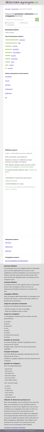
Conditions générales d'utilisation (15, 427)
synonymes (18, 14)
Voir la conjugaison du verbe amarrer (16, 261)
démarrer (8, 242)
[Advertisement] (22, 124)
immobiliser (16, 52)
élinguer (7, 85)
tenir (12, 62)
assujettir (16, 49)
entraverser (9, 89)
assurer (13, 55)
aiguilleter (8, 76)
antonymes (28, 14)
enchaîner (14, 59)
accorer (10, 68)
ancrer (7, 81)
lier (6, 97)
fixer (19, 43)
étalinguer (8, 93)
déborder (8, 251)
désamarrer (9, 247)
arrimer (15, 46)
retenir (11, 65)
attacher (22, 40)
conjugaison (10, 16)
